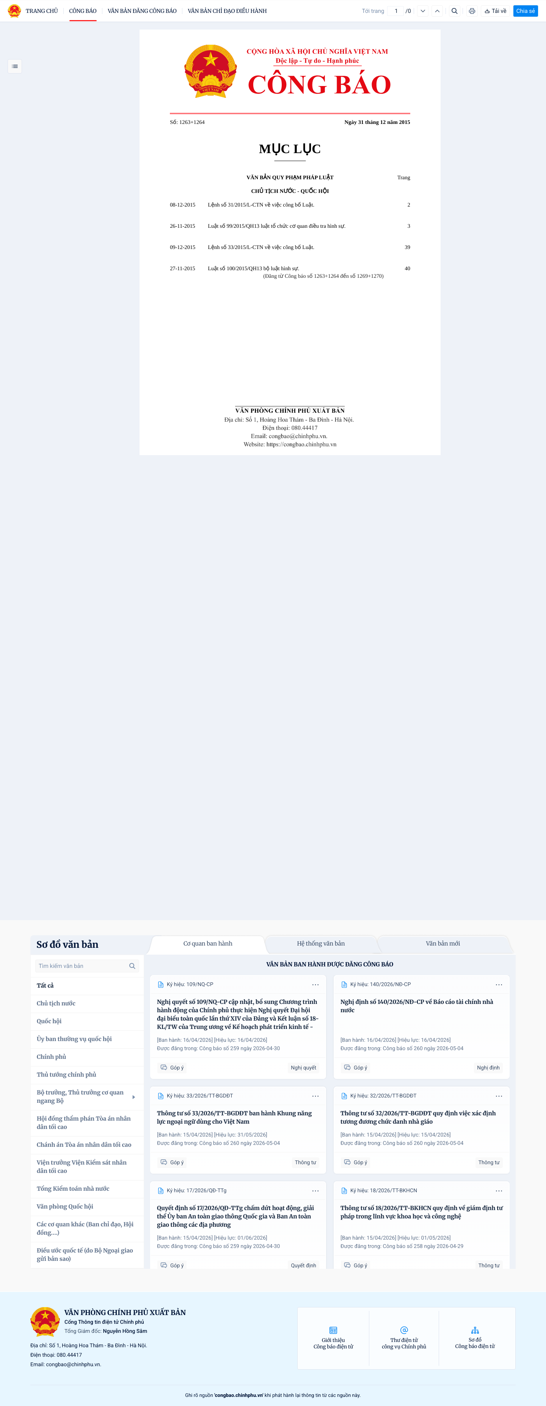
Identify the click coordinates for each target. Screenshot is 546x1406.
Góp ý (172, 1068)
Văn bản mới (443, 943)
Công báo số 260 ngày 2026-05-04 (423, 1049)
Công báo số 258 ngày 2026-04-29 (423, 1246)
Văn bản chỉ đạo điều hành (227, 11)
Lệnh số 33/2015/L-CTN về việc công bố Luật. (261, 247)
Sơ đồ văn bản (67, 944)
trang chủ (42, 11)
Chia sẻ (525, 11)
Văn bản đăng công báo (142, 11)
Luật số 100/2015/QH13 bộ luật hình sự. (253, 269)
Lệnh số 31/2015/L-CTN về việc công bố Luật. (261, 205)
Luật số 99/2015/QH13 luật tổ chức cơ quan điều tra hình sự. (276, 226)
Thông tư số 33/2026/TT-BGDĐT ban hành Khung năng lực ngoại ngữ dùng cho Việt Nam (234, 1118)
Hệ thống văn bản (321, 943)
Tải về (495, 11)
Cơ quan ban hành (208, 943)
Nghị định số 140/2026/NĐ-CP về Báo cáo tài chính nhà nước (416, 1006)
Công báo (83, 11)
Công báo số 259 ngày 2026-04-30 (239, 1049)
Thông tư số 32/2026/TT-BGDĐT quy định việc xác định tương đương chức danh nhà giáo (418, 1118)
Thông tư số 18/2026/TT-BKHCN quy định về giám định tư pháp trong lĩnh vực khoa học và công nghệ (421, 1212)
